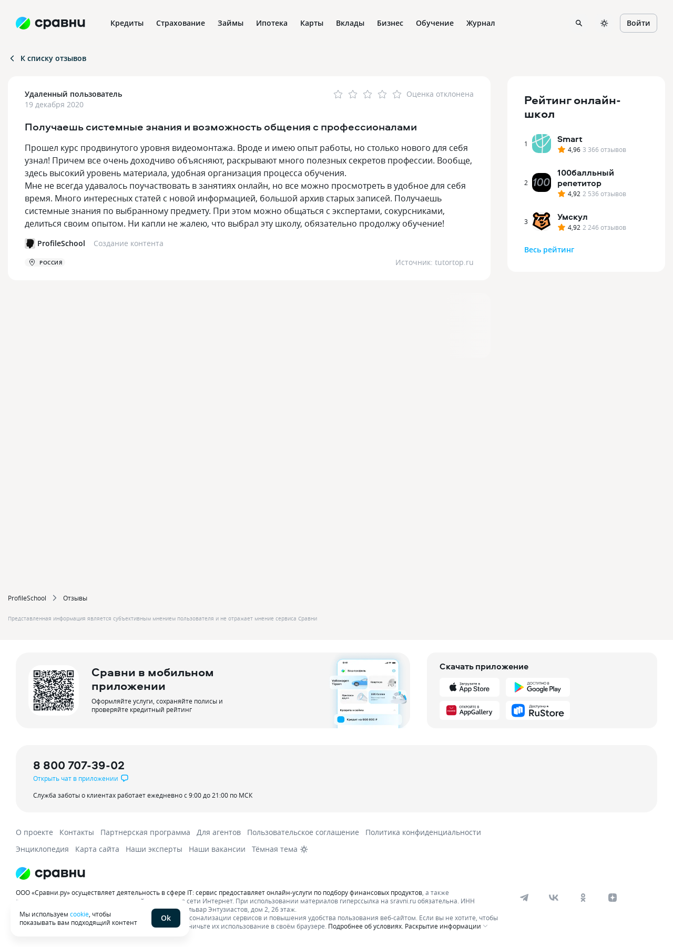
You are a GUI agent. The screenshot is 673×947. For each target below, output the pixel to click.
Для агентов (219, 832)
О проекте (34, 832)
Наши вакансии (217, 849)
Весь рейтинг (549, 249)
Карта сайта (97, 849)
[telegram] (524, 897)
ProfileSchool (27, 598)
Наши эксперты (154, 849)
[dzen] (612, 897)
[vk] (553, 897)
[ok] (583, 897)
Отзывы (75, 598)
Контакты (76, 832)
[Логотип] (259, 873)
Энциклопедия (42, 849)
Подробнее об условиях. (365, 926)
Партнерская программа (145, 832)
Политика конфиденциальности (423, 832)
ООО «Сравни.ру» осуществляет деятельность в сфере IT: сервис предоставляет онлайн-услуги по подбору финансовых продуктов (219, 892)
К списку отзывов (47, 58)
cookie (79, 914)
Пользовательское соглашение (303, 832)
